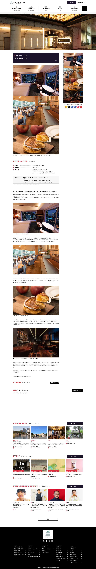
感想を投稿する (54, 382)
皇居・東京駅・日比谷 (21, 55)
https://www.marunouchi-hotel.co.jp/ (31, 184)
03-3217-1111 (36, 167)
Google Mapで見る (77, 390)
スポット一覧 (19, 13)
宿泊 (56, 60)
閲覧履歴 (72, 2)
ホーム (14, 13)
